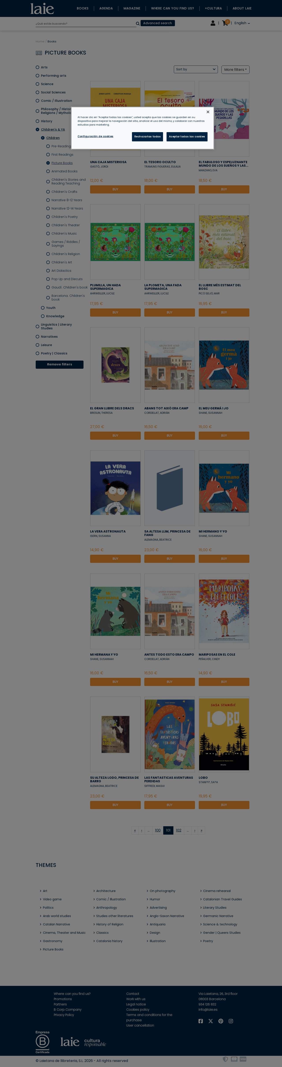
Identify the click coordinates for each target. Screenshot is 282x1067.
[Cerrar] (208, 112)
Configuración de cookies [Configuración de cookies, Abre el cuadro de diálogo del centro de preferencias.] (95, 136)
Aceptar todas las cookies (187, 136)
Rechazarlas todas (147, 136)
